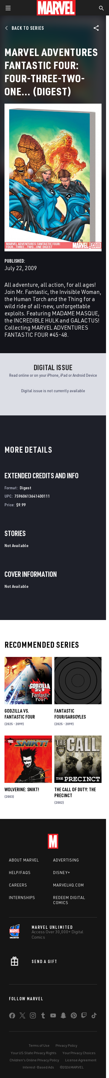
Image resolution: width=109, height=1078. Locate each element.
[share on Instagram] (33, 1017)
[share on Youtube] (53, 1017)
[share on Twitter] (22, 1017)
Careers (18, 885)
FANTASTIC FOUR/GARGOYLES (70, 714)
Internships (22, 897)
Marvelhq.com (68, 885)
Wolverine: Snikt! (21, 789)
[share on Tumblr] (43, 1017)
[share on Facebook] (12, 1017)
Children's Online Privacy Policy (34, 1060)
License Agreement (80, 1060)
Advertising (66, 860)
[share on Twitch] (84, 1017)
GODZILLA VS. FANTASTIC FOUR (19, 714)
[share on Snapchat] (63, 1017)
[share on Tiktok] (94, 1017)
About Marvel (24, 860)
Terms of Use (39, 1045)
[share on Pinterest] (74, 1017)
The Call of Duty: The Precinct (75, 792)
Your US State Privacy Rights (33, 1053)
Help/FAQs (20, 872)
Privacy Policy (66, 1045)
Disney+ (61, 872)
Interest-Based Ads (38, 1067)
